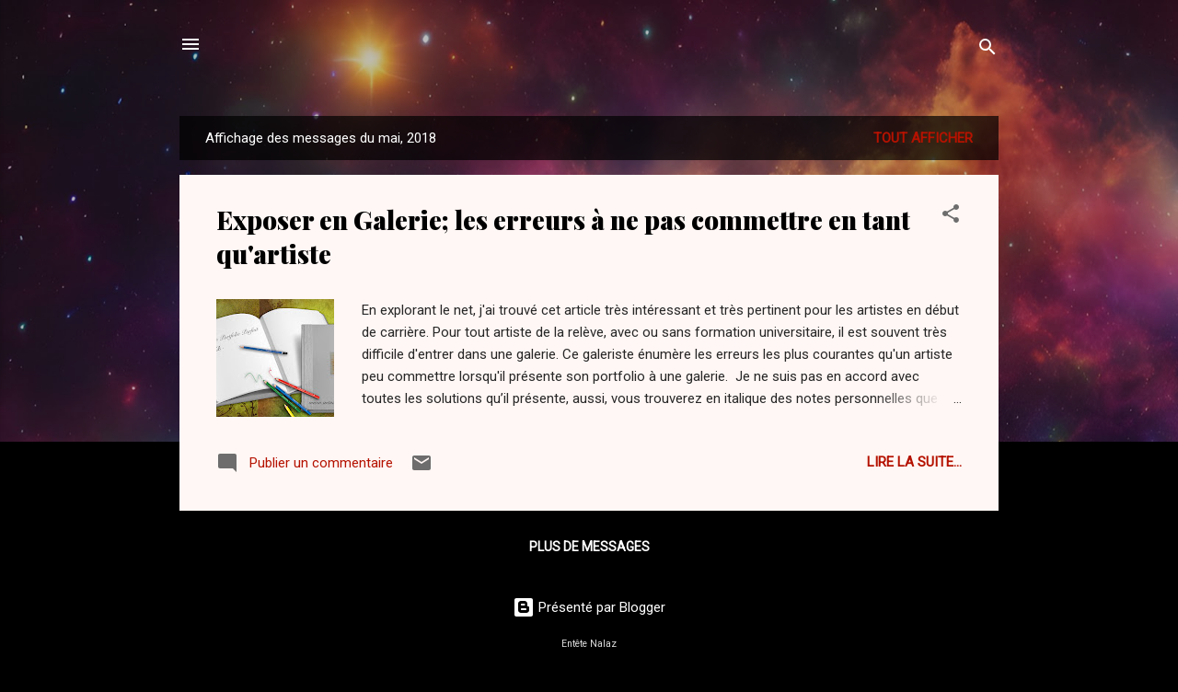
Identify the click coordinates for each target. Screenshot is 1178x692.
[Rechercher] (987, 50)
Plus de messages (589, 546)
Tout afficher (923, 138)
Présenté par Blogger (589, 607)
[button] (951, 216)
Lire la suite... (914, 462)
